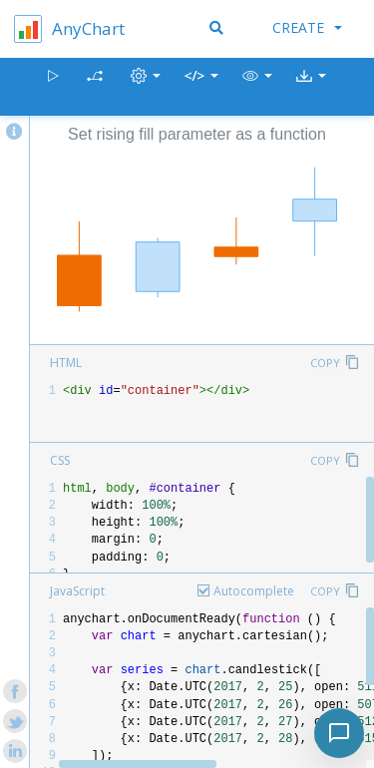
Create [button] (307, 27)
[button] (257, 87)
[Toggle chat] (339, 733)
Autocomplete (253, 590)
